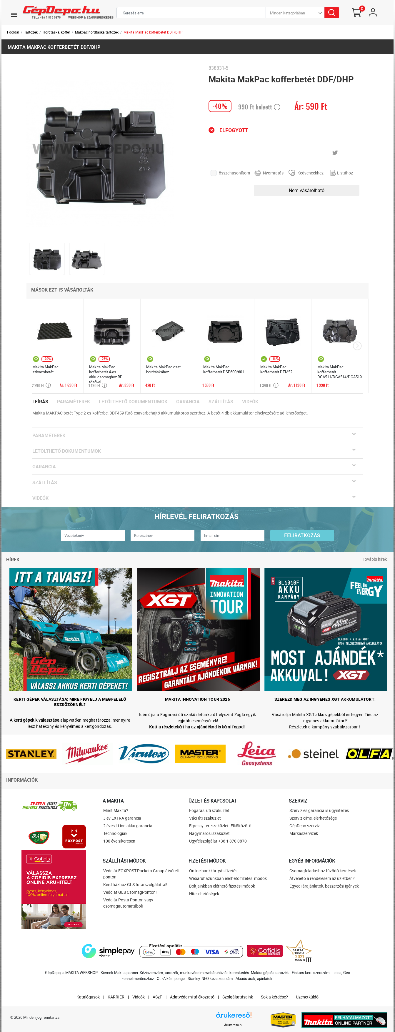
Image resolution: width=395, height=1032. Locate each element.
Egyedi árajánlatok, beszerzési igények (324, 886)
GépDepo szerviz (304, 825)
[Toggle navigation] (14, 15)
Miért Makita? (115, 810)
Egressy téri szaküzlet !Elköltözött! (220, 825)
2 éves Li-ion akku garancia (127, 825)
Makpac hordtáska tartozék (97, 32)
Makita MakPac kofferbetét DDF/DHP (153, 32)
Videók (250, 402)
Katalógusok (88, 997)
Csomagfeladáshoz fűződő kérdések (322, 870)
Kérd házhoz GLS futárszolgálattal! (135, 884)
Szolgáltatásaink (237, 997)
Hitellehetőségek (204, 893)
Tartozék (31, 32)
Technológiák (115, 833)
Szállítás (221, 402)
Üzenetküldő (307, 997)
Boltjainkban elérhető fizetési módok (222, 886)
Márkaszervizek (303, 833)
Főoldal (13, 32)
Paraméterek (73, 402)
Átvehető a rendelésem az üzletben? (322, 878)
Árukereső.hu (233, 1025)
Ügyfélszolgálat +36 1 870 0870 (218, 841)
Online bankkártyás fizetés (213, 870)
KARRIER (116, 997)
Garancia (188, 402)
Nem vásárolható (306, 190)
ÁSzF (157, 997)
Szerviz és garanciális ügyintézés (319, 810)
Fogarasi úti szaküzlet (209, 810)
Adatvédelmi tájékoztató (192, 997)
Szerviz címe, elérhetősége (313, 818)
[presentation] (357, 346)
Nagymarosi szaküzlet (209, 833)
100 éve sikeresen (119, 841)
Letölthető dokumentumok (133, 402)
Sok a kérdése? (274, 997)
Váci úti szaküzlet (205, 818)
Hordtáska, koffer (56, 32)
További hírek (375, 559)
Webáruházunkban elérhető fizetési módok (228, 878)
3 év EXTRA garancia (122, 818)
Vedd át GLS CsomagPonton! (130, 892)
